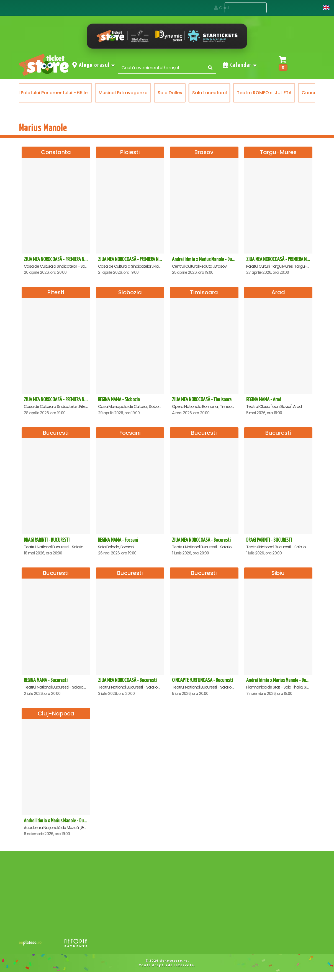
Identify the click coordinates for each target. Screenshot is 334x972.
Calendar (240, 65)
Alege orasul (93, 65)
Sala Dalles (170, 92)
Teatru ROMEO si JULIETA (264, 92)
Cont (310, 8)
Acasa (210, 8)
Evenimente (245, 7)
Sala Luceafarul (209, 92)
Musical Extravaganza (123, 92)
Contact (283, 8)
